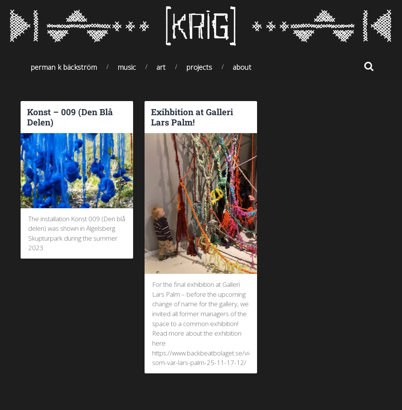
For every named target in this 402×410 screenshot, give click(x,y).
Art (161, 67)
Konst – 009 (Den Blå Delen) (70, 117)
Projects (199, 67)
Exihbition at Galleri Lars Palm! (192, 117)
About (242, 67)
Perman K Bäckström (64, 67)
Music (126, 67)
